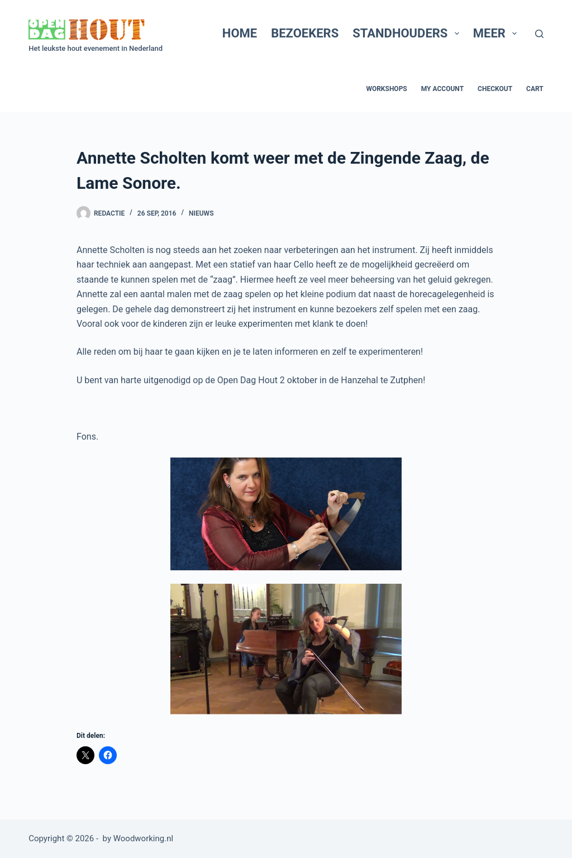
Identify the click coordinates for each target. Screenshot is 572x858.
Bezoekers (305, 33)
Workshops (386, 89)
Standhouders (408, 33)
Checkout (495, 89)
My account (442, 89)
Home (239, 33)
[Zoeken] (539, 34)
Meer (497, 33)
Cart (535, 89)
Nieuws (201, 213)
